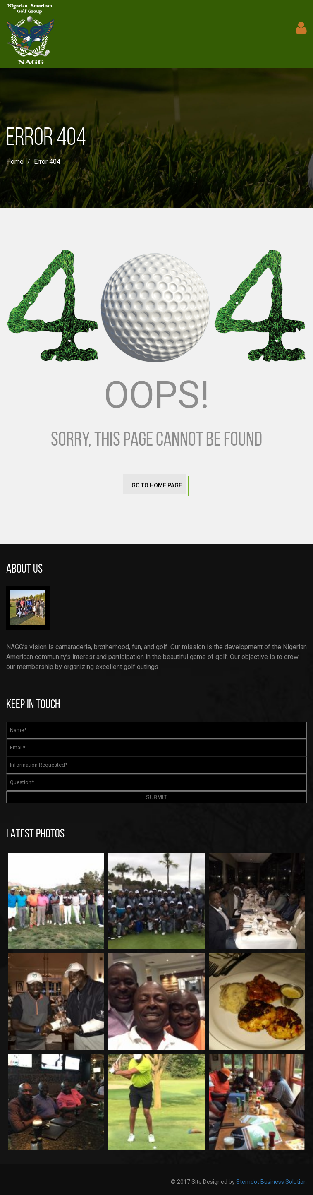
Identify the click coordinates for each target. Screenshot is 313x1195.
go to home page (156, 485)
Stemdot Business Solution (271, 1181)
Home (15, 162)
